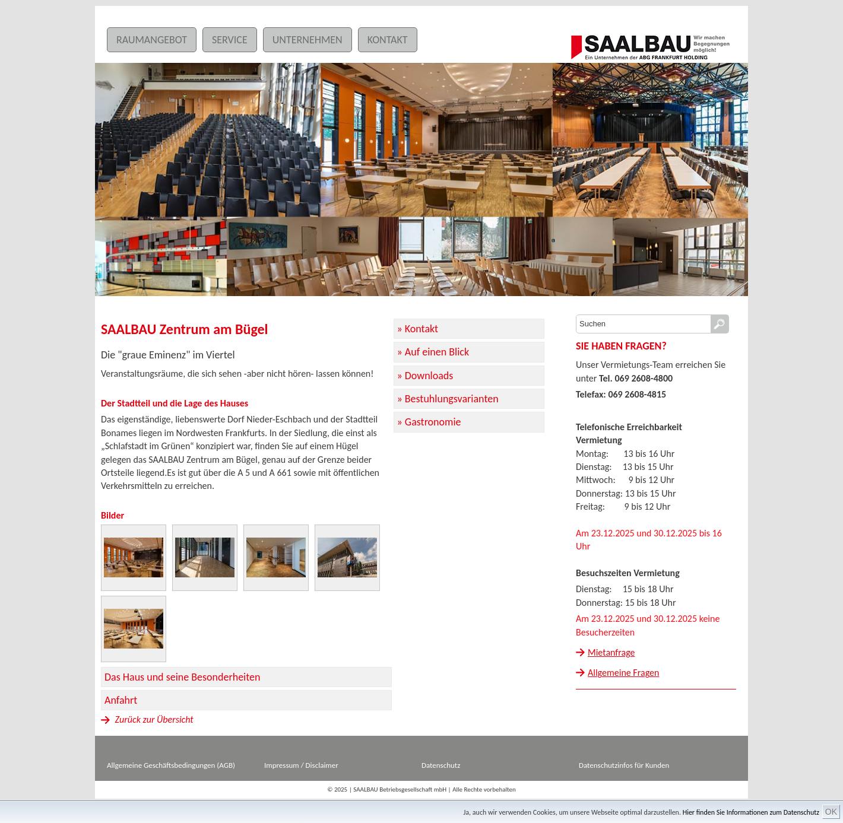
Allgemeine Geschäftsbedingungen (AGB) (171, 765)
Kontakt (387, 39)
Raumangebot (151, 39)
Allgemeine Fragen (623, 672)
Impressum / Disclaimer (301, 765)
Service (230, 39)
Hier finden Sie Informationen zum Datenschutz (751, 812)
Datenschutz (441, 765)
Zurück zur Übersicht (147, 719)
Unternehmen (307, 39)
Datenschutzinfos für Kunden (624, 765)
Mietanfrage (611, 652)
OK (831, 811)
